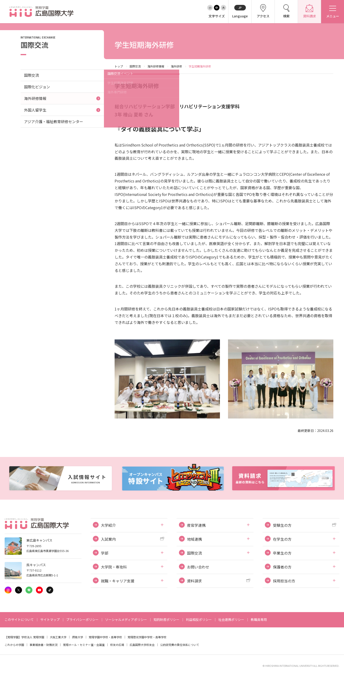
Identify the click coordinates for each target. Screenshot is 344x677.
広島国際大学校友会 (142, 645)
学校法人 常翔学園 (32, 637)
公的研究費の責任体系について (179, 645)
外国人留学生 (35, 110)
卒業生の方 (282, 553)
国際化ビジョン (37, 86)
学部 (104, 553)
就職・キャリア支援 (117, 581)
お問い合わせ (198, 567)
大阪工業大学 (58, 637)
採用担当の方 (284, 581)
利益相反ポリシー (199, 619)
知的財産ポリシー (166, 619)
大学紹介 (108, 525)
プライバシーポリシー (82, 619)
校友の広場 (117, 645)
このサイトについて (19, 619)
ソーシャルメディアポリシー (126, 619)
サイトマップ (50, 619)
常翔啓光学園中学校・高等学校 (147, 637)
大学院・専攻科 (114, 567)
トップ (119, 66)
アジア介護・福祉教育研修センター (53, 121)
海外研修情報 (155, 66)
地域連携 (194, 539)
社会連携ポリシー (231, 619)
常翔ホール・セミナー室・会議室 (84, 645)
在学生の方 (282, 539)
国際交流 (135, 66)
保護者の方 (282, 567)
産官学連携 (196, 525)
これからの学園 (14, 645)
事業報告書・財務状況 (43, 645)
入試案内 (108, 539)
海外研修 (176, 66)
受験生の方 (282, 525)
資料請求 (194, 581)
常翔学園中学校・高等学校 (105, 637)
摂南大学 (77, 637)
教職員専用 (259, 619)
